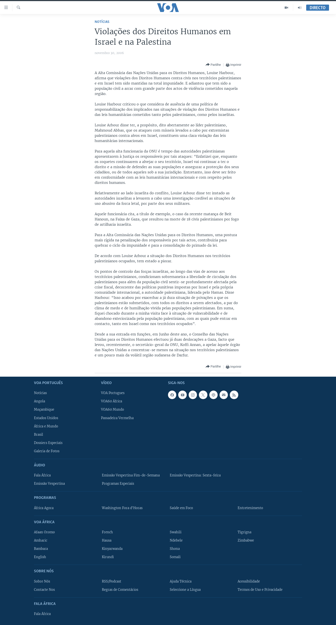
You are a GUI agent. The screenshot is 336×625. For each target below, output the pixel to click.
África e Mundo (46, 426)
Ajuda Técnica (181, 581)
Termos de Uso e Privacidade (260, 589)
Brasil (38, 434)
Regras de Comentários (120, 589)
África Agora (44, 508)
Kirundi (108, 557)
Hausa (106, 540)
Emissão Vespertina (49, 484)
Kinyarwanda (112, 549)
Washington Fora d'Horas (122, 508)
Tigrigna (244, 532)
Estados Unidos (46, 418)
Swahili (175, 532)
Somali (175, 557)
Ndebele (176, 540)
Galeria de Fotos (46, 451)
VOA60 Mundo (112, 410)
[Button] (213, 65)
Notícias (102, 22)
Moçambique (44, 410)
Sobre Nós (42, 581)
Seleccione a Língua (185, 589)
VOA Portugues (112, 393)
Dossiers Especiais (48, 443)
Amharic (40, 540)
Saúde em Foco (181, 508)
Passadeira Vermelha (117, 418)
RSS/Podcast (111, 581)
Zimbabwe (246, 540)
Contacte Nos (44, 589)
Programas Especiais (118, 484)
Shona (175, 549)
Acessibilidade (249, 581)
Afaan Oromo (44, 532)
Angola (39, 401)
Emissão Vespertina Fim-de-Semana (131, 475)
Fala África (42, 475)
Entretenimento (250, 508)
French (107, 532)
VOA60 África (111, 401)
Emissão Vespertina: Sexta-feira (195, 475)
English (40, 557)
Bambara (41, 549)
